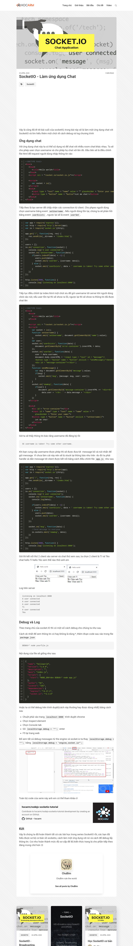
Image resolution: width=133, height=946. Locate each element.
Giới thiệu (79, 5)
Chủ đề (100, 5)
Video (109, 5)
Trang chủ (67, 5)
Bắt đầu (90, 5)
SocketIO (32, 84)
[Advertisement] (66, 108)
